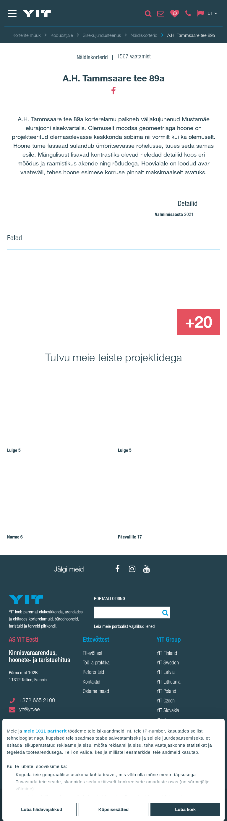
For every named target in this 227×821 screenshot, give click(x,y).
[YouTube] (146, 569)
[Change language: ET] (208, 13)
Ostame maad (96, 691)
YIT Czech (166, 701)
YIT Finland (167, 653)
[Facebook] (113, 91)
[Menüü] (12, 13)
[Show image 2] (177, 283)
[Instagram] (132, 569)
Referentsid (93, 672)
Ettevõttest (92, 653)
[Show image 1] (70, 296)
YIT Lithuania (169, 682)
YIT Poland (166, 691)
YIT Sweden (168, 663)
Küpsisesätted (113, 809)
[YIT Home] (36, 13)
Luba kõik (185, 809)
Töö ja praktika (96, 663)
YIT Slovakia (168, 711)
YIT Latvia (166, 672)
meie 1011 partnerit (45, 730)
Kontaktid (91, 682)
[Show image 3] (155, 322)
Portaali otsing (109, 598)
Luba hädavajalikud (41, 809)
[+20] (198, 322)
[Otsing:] (164, 612)
